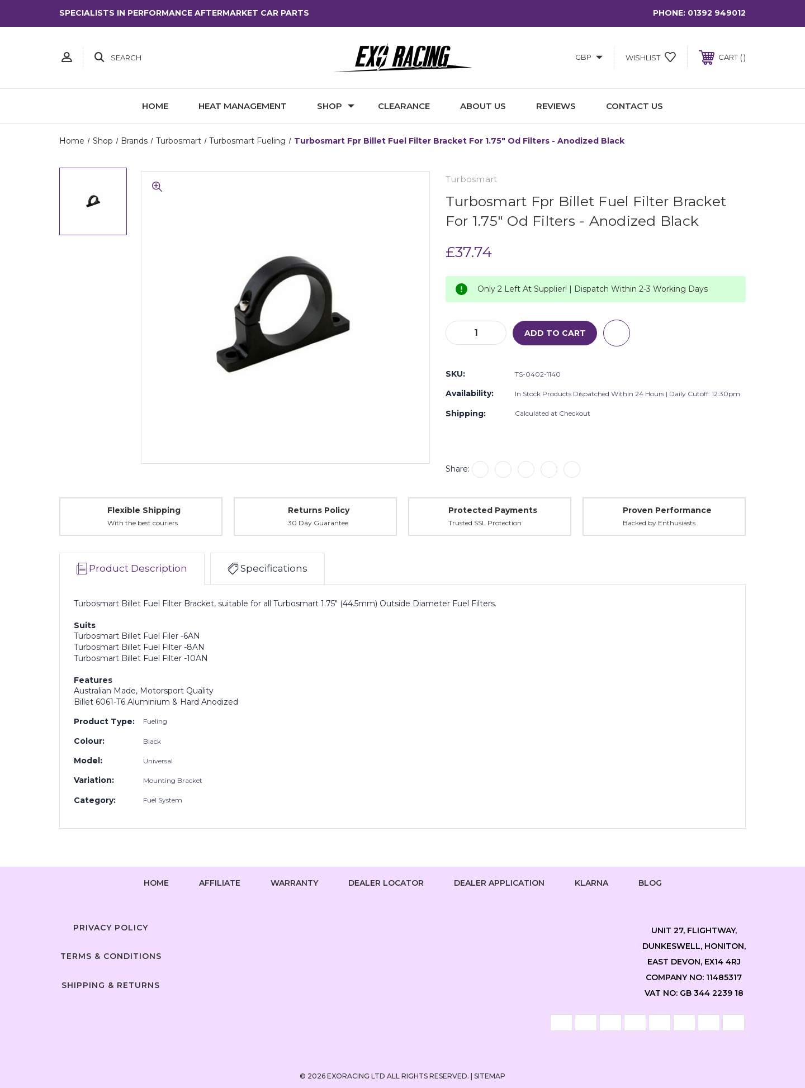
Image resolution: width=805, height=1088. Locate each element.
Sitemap (489, 1076)
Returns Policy (318, 510)
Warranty (294, 883)
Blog (650, 883)
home (156, 883)
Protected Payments (492, 510)
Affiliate (219, 883)
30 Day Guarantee (318, 523)
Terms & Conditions (111, 956)
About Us (483, 106)
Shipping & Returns (110, 985)
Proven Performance (667, 510)
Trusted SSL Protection (485, 523)
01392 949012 (717, 13)
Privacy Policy (110, 928)
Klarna (591, 883)
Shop (335, 106)
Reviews (556, 106)
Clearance (404, 106)
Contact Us (634, 106)
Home (155, 106)
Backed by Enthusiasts (659, 523)
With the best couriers (142, 523)
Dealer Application (499, 883)
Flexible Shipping (144, 510)
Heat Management (242, 106)
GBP (589, 57)
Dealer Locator (386, 883)
